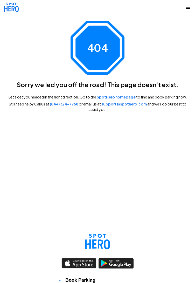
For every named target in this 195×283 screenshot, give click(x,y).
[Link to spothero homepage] (97, 241)
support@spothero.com (124, 104)
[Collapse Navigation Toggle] (188, 7)
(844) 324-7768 (64, 104)
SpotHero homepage (116, 97)
